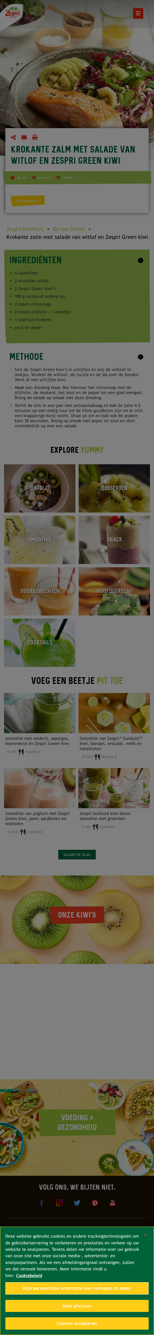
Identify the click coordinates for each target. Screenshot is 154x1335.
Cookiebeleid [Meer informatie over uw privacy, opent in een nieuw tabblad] (29, 1275)
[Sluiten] (145, 1235)
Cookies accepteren (77, 1323)
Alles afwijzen (77, 1305)
